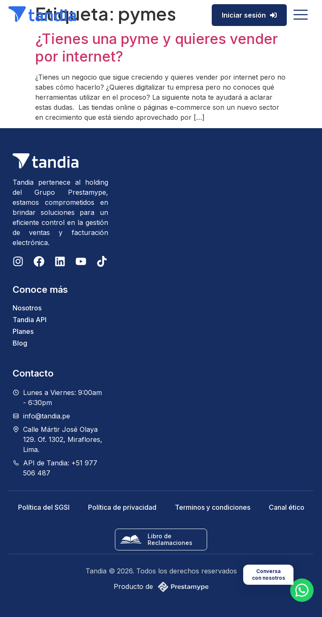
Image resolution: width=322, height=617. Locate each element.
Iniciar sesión (249, 15)
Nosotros (27, 308)
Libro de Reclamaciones (170, 539)
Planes (23, 331)
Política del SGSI (44, 507)
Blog (20, 343)
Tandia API (30, 319)
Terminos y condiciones (212, 507)
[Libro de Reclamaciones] (130, 539)
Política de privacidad (122, 507)
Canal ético (286, 507)
